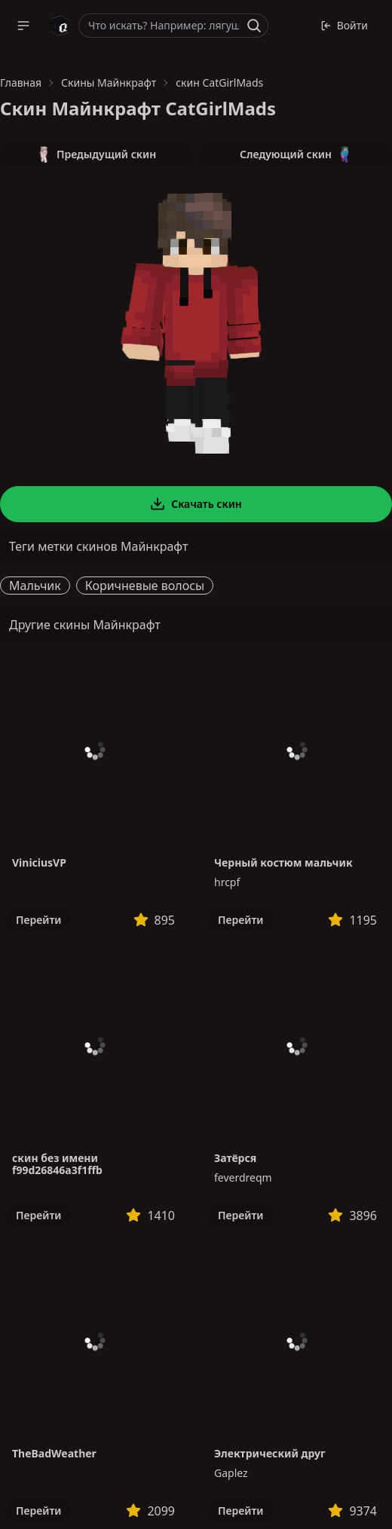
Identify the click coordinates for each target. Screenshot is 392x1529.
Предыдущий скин (96, 154)
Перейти (38, 920)
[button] (23, 26)
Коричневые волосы (145, 585)
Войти (344, 25)
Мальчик (35, 585)
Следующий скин (295, 154)
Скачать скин (196, 504)
